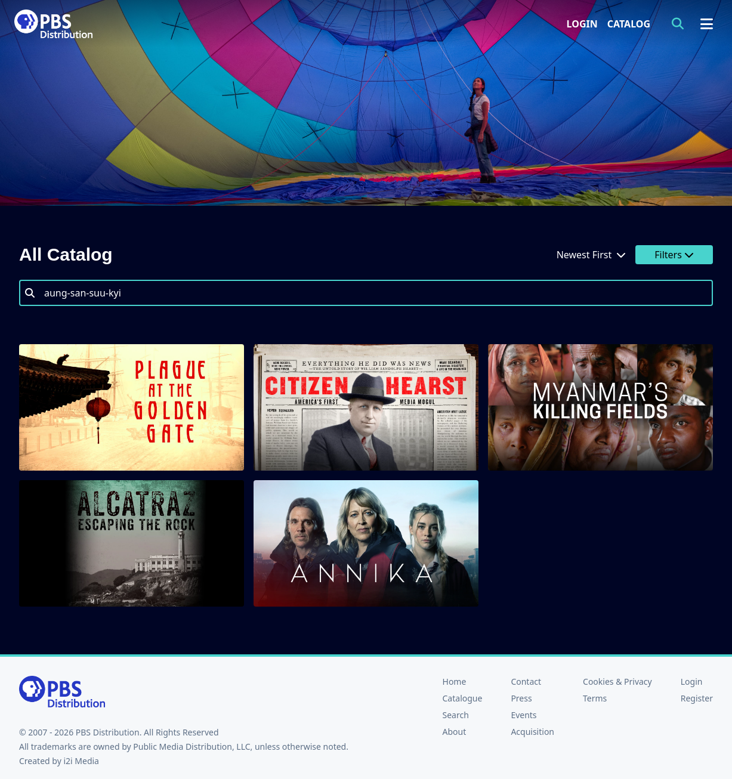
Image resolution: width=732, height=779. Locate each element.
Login (582, 23)
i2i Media (81, 760)
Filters (674, 254)
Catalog (628, 23)
